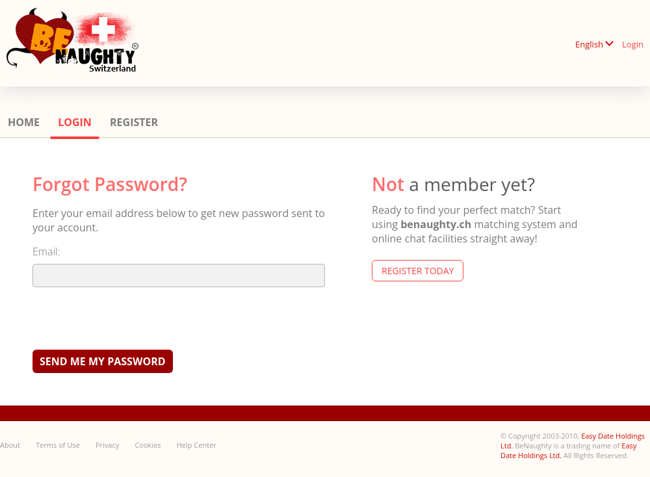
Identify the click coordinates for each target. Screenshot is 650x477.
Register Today (418, 270)
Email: (46, 251)
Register (134, 122)
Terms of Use (58, 445)
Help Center (196, 445)
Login (633, 44)
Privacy (107, 445)
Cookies (148, 445)
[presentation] (131, 317)
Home (24, 122)
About (10, 445)
